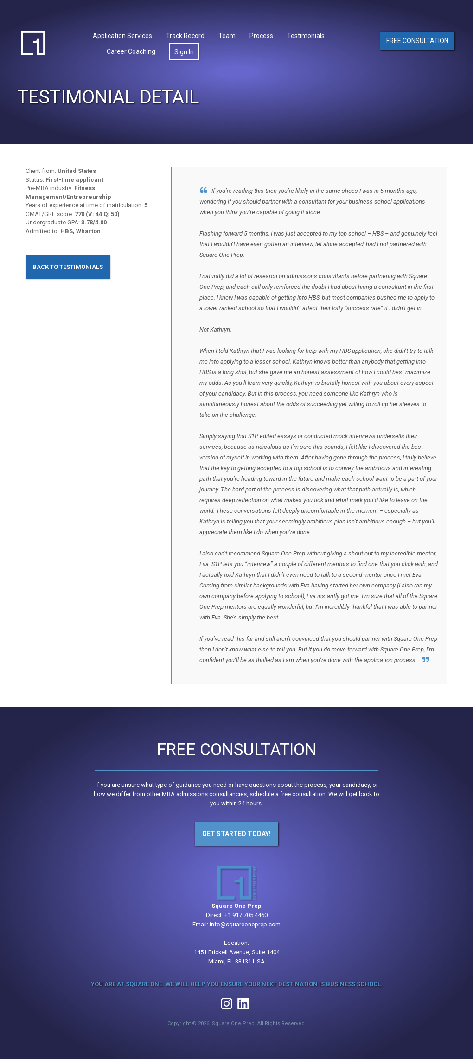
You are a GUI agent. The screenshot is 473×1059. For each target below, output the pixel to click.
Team (227, 35)
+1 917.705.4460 (246, 915)
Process (261, 35)
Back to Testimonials (67, 266)
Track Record (185, 35)
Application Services (122, 35)
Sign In (184, 52)
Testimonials (306, 35)
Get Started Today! (236, 833)
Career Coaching (131, 51)
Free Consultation (417, 41)
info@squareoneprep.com (245, 924)
